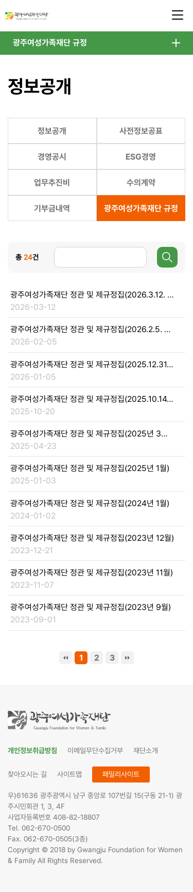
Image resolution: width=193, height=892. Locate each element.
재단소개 (145, 750)
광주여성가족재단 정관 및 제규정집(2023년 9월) (90, 607)
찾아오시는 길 (27, 774)
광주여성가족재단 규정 (50, 43)
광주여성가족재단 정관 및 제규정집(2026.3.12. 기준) (92, 295)
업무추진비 (52, 182)
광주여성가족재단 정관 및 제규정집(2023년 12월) (92, 538)
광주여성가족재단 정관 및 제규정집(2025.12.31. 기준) (92, 364)
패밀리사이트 (120, 774)
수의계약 (141, 182)
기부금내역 (52, 208)
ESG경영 (141, 157)
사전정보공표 (141, 131)
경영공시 (52, 157)
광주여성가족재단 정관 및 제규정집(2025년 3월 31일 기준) (92, 434)
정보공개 (52, 131)
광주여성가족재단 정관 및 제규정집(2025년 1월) (89, 468)
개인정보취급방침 (32, 750)
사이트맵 (69, 774)
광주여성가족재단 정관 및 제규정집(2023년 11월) (91, 572)
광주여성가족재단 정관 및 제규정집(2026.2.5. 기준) (92, 329)
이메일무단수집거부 (95, 750)
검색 (167, 257)
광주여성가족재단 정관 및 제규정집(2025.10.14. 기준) (92, 399)
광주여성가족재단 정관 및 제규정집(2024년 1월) (89, 503)
